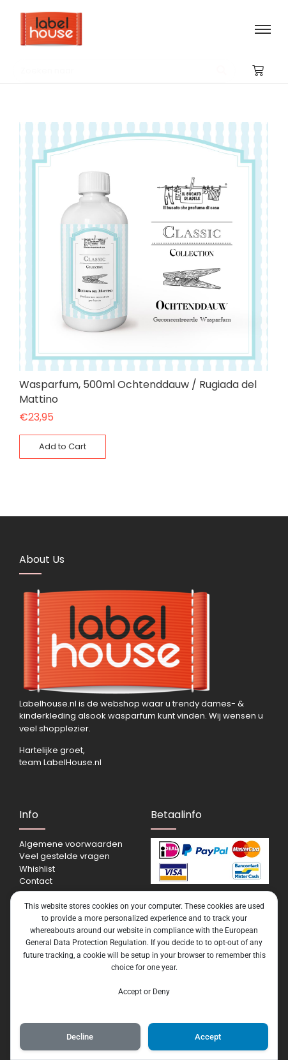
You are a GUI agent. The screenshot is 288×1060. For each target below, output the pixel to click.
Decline (79, 1036)
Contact (35, 881)
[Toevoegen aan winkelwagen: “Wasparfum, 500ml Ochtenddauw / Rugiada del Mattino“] (62, 447)
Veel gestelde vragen (64, 856)
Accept (208, 1036)
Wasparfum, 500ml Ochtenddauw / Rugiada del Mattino (138, 392)
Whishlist (37, 869)
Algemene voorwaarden (71, 844)
